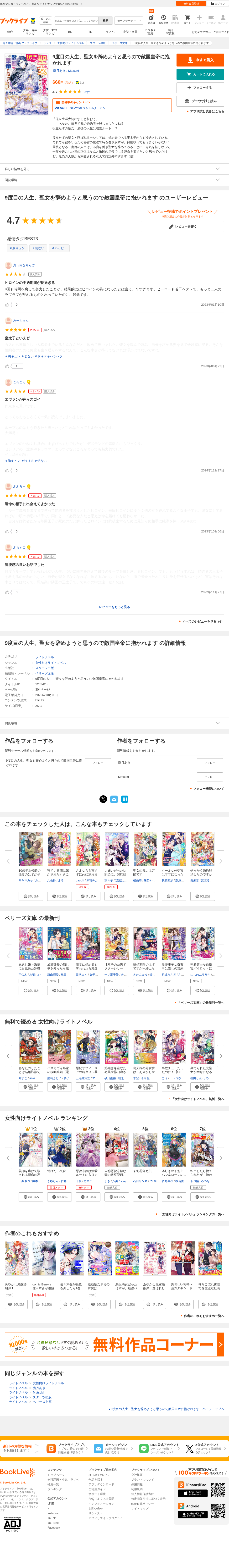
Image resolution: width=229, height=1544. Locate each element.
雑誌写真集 (170, 31)
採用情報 (137, 1484)
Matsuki (73, 70)
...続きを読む (19, 454)
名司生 (145, 1078)
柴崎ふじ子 (54, 1078)
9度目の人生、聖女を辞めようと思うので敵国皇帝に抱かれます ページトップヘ (166, 1409)
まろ (61, 880)
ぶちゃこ (19, 547)
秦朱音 (194, 880)
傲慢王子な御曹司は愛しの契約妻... (172, 968)
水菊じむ (35, 974)
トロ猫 (194, 1181)
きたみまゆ (140, 974)
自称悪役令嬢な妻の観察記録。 (115, 1173)
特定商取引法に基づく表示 (148, 1498)
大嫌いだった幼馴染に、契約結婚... (115, 874)
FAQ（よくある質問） (102, 1498)
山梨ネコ (24, 1181)
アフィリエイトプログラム (105, 1518)
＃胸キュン (17, 248)
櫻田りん (196, 1078)
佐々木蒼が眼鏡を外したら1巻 (71, 1286)
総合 (10, 31)
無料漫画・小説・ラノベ (63, 1479)
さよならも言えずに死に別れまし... (87, 874)
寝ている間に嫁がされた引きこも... (58, 874)
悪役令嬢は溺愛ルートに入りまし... (87, 1174)
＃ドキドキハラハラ (48, 356)
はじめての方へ (201, 32)
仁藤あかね (68, 1181)
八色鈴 (51, 880)
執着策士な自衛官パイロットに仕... (201, 968)
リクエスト (95, 1513)
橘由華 (137, 880)
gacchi (80, 880)
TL (90, 31)
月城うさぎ (169, 974)
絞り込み (46, 20)
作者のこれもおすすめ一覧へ (204, 1316)
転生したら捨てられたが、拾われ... (201, 1174)
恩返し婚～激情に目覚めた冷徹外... (29, 968)
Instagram (53, 1513)
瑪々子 (108, 880)
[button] (31, 896)
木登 (136, 1078)
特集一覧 (53, 1484)
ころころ (19, 382)
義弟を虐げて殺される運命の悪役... (29, 1174)
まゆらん (53, 1181)
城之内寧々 (125, 1078)
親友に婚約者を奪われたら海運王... (87, 968)
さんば (182, 974)
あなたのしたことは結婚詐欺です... (29, 1072)
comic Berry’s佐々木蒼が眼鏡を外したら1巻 (43, 1288)
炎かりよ (126, 974)
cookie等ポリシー (142, 1503)
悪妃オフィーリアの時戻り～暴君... (87, 1072)
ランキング (54, 1489)
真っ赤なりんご (24, 265)
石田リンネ (140, 1181)
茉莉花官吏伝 (142, 1171)
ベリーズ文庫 (44, 673)
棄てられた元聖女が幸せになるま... (201, 1072)
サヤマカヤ (26, 880)
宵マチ (88, 1181)
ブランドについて (142, 1479)
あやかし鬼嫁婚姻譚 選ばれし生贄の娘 (154, 1288)
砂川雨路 (110, 1078)
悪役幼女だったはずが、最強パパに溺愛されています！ (126, 1290)
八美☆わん (119, 1181)
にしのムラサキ (200, 974)
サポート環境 (97, 1494)
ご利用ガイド (221, 32)
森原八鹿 (181, 880)
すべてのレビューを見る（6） (203, 621)
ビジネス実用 (150, 31)
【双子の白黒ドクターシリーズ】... (115, 968)
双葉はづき (122, 880)
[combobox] (76, 20)
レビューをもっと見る (114, 607)
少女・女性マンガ (50, 31)
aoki (32, 1078)
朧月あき (59, 70)
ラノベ (110, 31)
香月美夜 (167, 1181)
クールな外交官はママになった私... (172, 874)
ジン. (207, 1078)
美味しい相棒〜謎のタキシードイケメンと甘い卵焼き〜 (182, 1290)
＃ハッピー (59, 248)
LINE (50, 1503)
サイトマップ (139, 1508)
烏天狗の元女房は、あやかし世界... (144, 1072)
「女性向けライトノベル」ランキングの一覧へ (191, 1214)
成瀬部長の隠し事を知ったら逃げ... (58, 968)
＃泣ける (27, 461)
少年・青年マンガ (30, 31)
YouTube (53, 1523)
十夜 (79, 1181)
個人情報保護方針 (142, 1494)
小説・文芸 (130, 31)
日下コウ (175, 1078)
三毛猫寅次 (83, 1078)
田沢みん (81, 974)
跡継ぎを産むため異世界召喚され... (115, 1072)
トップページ (56, 1475)
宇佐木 (23, 974)
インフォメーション (101, 1503)
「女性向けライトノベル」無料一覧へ (198, 1099)
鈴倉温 (154, 974)
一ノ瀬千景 (111, 974)
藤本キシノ (39, 1181)
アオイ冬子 (99, 1078)
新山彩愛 (53, 974)
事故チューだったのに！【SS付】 (172, 1072)
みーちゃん (21, 320)
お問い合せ (95, 1508)
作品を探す (95, 1479)
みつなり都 (208, 1181)
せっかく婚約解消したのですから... (201, 874)
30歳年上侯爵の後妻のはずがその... (30, 874)
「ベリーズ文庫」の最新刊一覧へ (201, 1002)
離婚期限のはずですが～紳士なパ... (144, 968)
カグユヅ (41, 880)
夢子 (66, 1078)
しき (107, 1181)
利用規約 (137, 1489)
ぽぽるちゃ (208, 880)
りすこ (23, 1078)
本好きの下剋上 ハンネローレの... (174, 1173)
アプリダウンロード (101, 1484)
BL (70, 31)
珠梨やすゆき (152, 880)
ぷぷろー (19, 486)
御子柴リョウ (98, 974)
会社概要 (137, 1475)
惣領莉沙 (167, 880)
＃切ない (38, 248)
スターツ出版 (44, 668)
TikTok (51, 1518)
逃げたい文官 (56, 1171)
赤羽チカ (92, 880)
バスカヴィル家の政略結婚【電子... (58, 1072)
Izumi (153, 1181)
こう (164, 1078)
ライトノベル (44, 657)
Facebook (53, 1527)
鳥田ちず (66, 974)
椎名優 (179, 1181)
